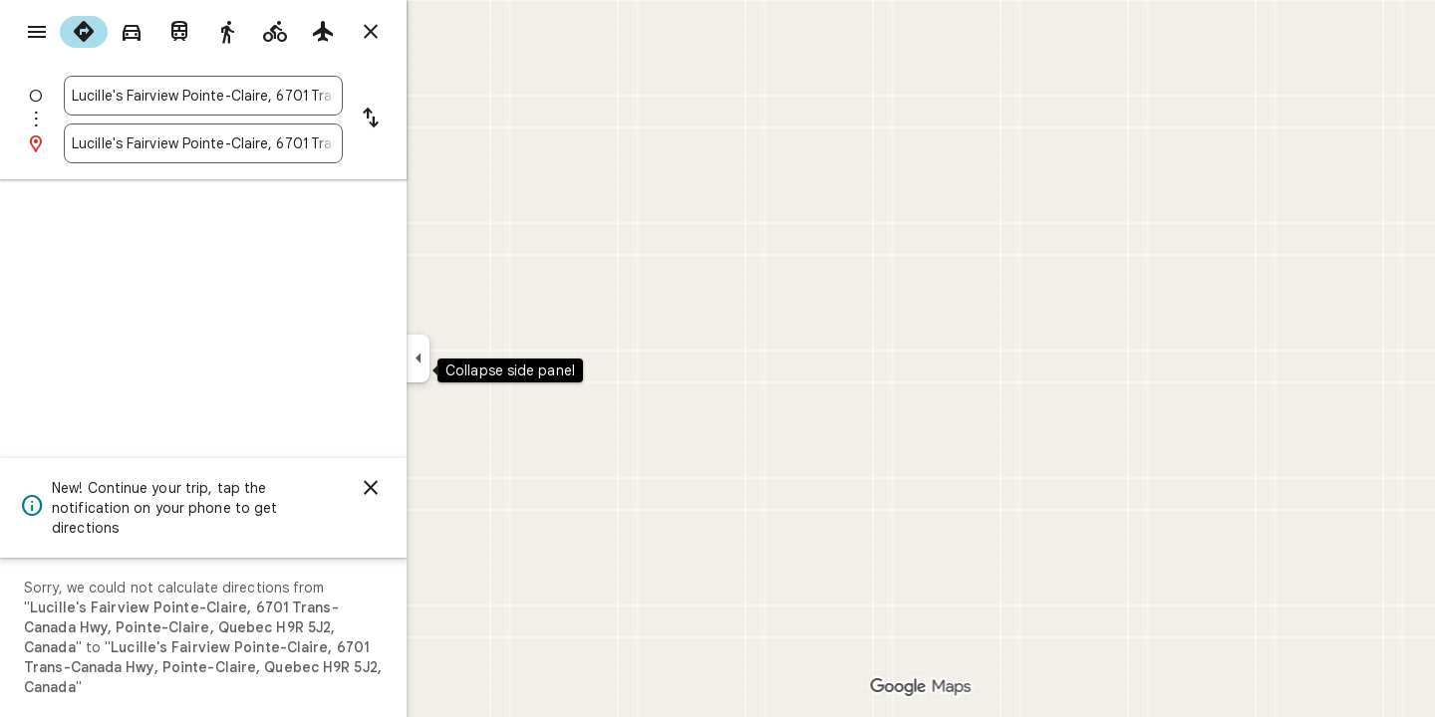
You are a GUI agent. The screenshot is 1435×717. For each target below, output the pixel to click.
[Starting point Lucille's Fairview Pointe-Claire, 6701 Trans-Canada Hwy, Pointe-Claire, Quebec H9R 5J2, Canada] (275, 96)
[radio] (155, 32)
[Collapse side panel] (489, 358)
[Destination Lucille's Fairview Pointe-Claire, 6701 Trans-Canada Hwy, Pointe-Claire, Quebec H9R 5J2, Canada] (275, 143)
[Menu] (36, 34)
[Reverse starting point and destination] (442, 119)
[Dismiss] (442, 488)
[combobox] (275, 96)
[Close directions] (442, 32)
